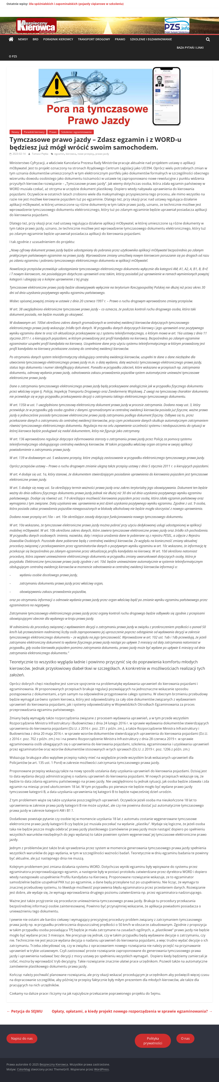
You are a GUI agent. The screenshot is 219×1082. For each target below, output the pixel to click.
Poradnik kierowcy (58, 39)
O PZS (13, 56)
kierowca (71, 154)
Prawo (120, 39)
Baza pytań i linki (190, 47)
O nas (185, 1038)
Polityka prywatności (152, 1040)
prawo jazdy (102, 154)
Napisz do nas (22, 1038)
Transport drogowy (94, 39)
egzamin (59, 154)
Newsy (23, 39)
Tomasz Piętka (40, 154)
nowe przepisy (86, 154)
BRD (35, 39)
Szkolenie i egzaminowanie (151, 39)
